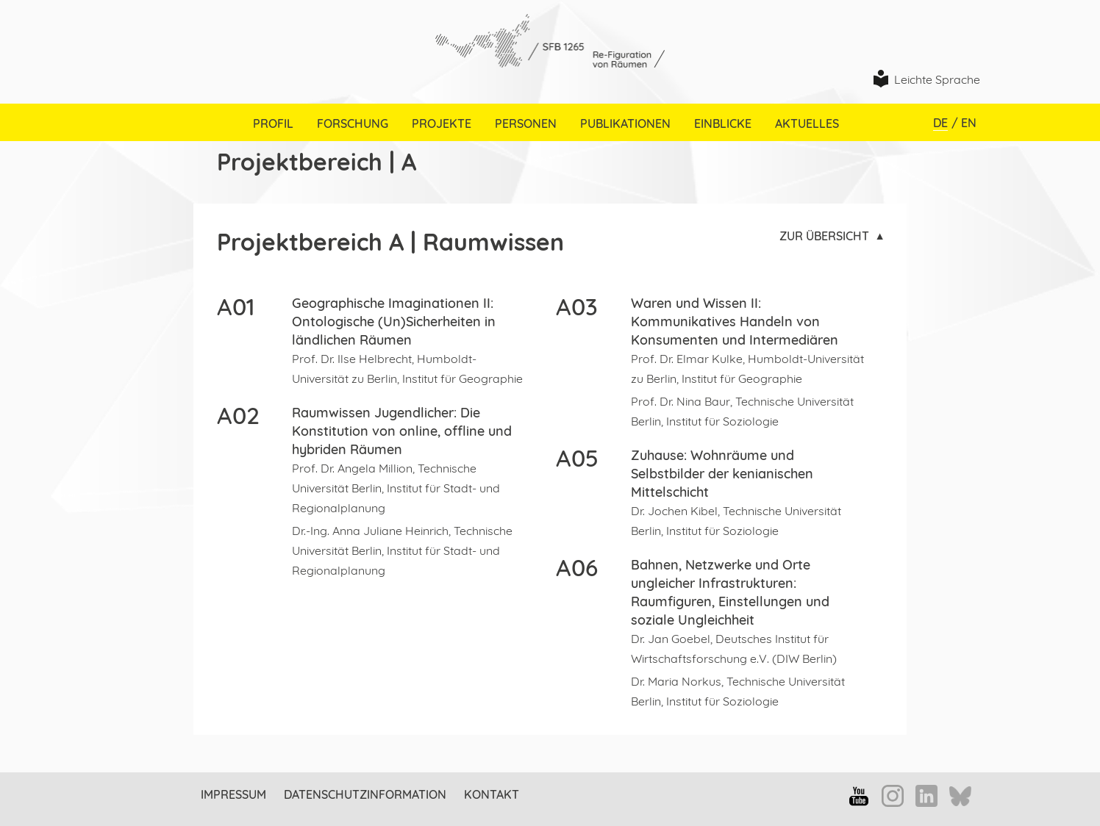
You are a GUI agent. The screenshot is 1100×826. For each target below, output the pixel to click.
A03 (577, 306)
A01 (235, 306)
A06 (577, 567)
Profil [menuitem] (273, 123)
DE (940, 122)
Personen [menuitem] (526, 123)
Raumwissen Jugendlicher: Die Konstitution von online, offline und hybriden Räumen (402, 431)
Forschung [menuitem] (352, 123)
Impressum (233, 794)
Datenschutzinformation (365, 794)
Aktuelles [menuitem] (807, 123)
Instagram (893, 796)
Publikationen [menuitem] (625, 123)
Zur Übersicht (824, 236)
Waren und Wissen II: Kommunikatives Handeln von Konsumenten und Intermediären (734, 321)
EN (968, 122)
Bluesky (960, 797)
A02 (238, 415)
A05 (577, 458)
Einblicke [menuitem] (722, 123)
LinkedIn (926, 796)
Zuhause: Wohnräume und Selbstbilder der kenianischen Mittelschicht (722, 473)
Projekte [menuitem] (441, 123)
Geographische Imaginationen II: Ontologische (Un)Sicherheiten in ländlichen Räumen (394, 321)
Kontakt (491, 794)
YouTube (859, 796)
